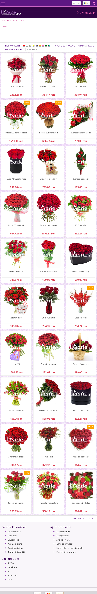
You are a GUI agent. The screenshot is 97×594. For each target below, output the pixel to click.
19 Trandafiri (80, 86)
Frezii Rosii (48, 456)
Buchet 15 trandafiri (48, 86)
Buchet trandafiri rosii (48, 410)
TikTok (11, 563)
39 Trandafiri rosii (16, 456)
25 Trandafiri (80, 225)
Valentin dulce (16, 317)
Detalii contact (14, 531)
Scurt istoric (13, 539)
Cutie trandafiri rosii (81, 410)
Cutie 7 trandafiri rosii (16, 179)
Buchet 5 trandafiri (81, 179)
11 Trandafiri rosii (16, 86)
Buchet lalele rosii (16, 410)
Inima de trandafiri (81, 456)
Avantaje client (15, 543)
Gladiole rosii (81, 317)
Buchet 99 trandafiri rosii (16, 132)
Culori (14, 20)
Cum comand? (63, 531)
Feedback (12, 535)
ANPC (10, 579)
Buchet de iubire (16, 271)
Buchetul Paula (48, 317)
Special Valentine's (16, 503)
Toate (91, 46)
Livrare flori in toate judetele (69, 548)
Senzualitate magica (48, 225)
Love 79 (16, 364)
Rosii (23, 20)
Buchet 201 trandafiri (48, 132)
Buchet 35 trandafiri (16, 225)
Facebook (12, 567)
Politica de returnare (66, 552)
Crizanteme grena (48, 364)
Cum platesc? (62, 535)
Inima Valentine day (80, 271)
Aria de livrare (63, 539)
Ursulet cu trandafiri (48, 179)
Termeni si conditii (16, 552)
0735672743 (87, 12)
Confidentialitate (16, 548)
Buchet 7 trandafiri (48, 271)
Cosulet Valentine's (80, 364)
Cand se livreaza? (64, 543)
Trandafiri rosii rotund (48, 503)
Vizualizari (31, 49)
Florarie (5, 20)
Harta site (12, 575)
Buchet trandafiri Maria (81, 132)
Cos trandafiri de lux (81, 503)
